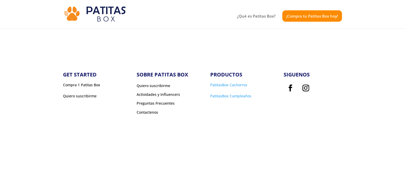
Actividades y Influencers (158, 94)
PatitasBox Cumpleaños (230, 96)
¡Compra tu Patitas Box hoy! (312, 16)
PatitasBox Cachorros (228, 84)
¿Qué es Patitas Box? (256, 16)
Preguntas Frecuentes (156, 103)
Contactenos (147, 112)
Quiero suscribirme (153, 85)
